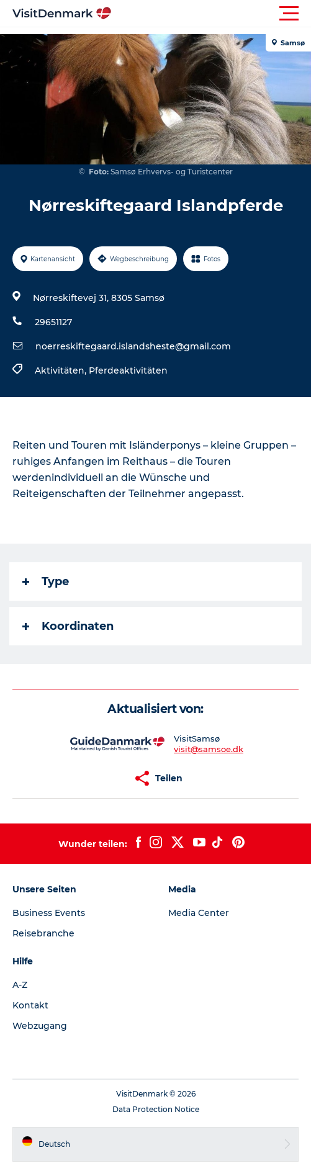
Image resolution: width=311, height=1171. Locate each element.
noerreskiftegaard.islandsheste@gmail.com (133, 346)
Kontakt (30, 1005)
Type (45, 581)
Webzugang (39, 1025)
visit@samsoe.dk (208, 749)
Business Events (48, 912)
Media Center (198, 912)
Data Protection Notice (155, 1109)
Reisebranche (43, 933)
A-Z (19, 984)
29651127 (53, 322)
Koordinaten (68, 626)
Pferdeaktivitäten (128, 370)
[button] (211, 13)
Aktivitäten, (62, 370)
